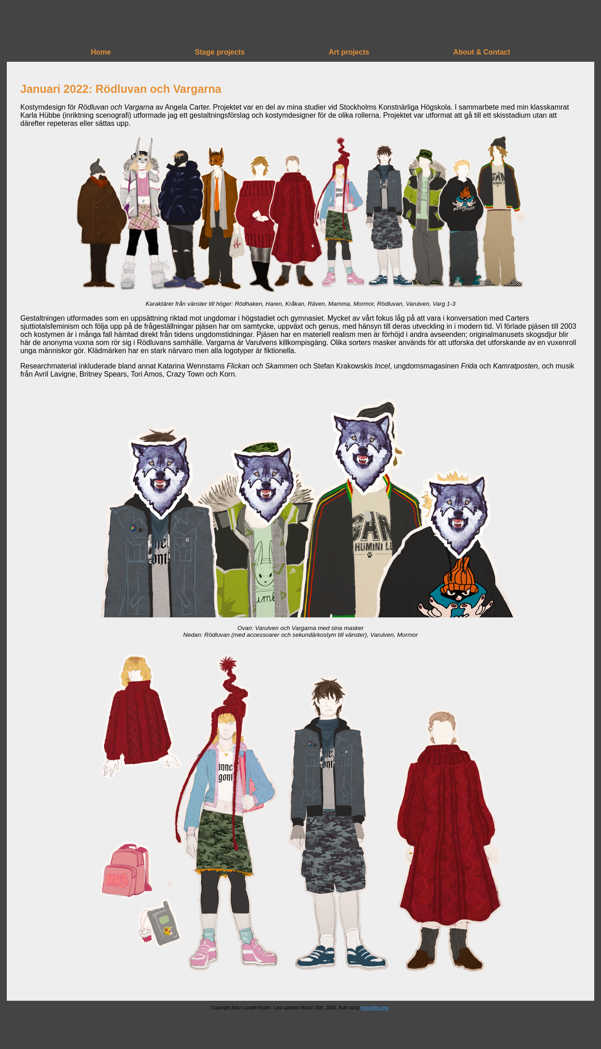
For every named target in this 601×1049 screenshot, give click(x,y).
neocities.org (375, 1007)
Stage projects (219, 52)
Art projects (349, 52)
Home (100, 52)
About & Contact (481, 52)
